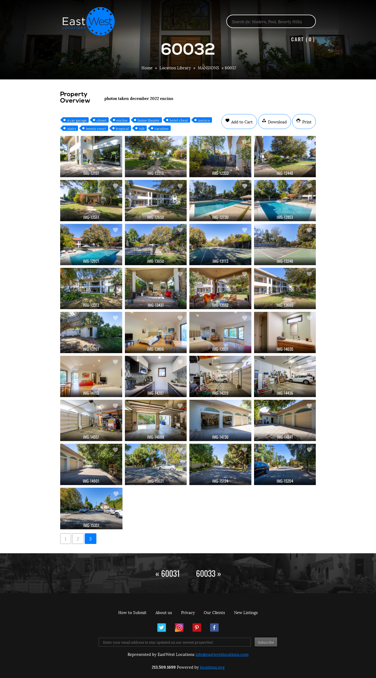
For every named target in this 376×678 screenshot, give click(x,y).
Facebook (214, 627)
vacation (161, 128)
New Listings (246, 612)
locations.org (212, 667)
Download (277, 121)
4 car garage (77, 120)
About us (164, 612)
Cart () (303, 39)
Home (147, 67)
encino (122, 120)
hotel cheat (179, 120)
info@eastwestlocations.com (221, 654)
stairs (71, 128)
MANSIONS (208, 67)
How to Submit (132, 612)
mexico (204, 120)
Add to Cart (241, 121)
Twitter (161, 627)
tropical (122, 128)
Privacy (188, 612)
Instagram (179, 627)
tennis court (96, 128)
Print (306, 121)
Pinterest (197, 627)
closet (102, 120)
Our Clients (214, 612)
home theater (149, 120)
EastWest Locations (92, 21)
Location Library (175, 67)
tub (142, 128)
